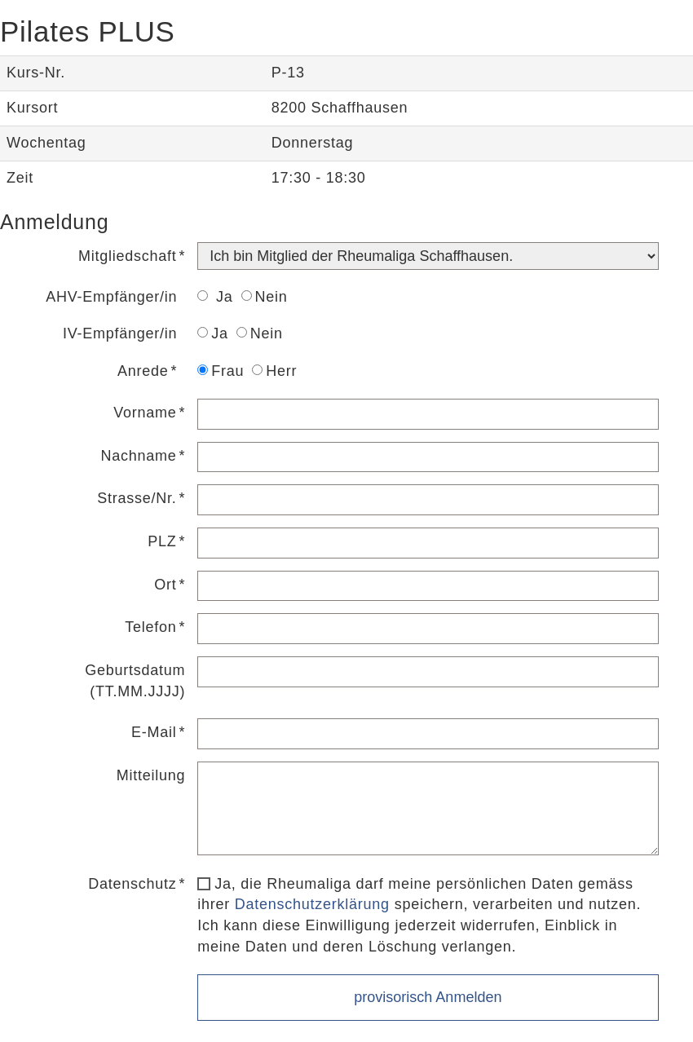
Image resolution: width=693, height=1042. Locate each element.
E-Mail (154, 732)
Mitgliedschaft (127, 256)
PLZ (162, 541)
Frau (220, 371)
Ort (165, 584)
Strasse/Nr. (136, 498)
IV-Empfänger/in (120, 333)
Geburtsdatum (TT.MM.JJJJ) (135, 681)
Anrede (143, 371)
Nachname (138, 456)
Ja (214, 297)
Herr (274, 371)
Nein (264, 297)
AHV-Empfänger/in (111, 297)
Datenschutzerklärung (312, 904)
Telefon (150, 627)
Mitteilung (151, 775)
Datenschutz (132, 884)
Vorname (144, 412)
